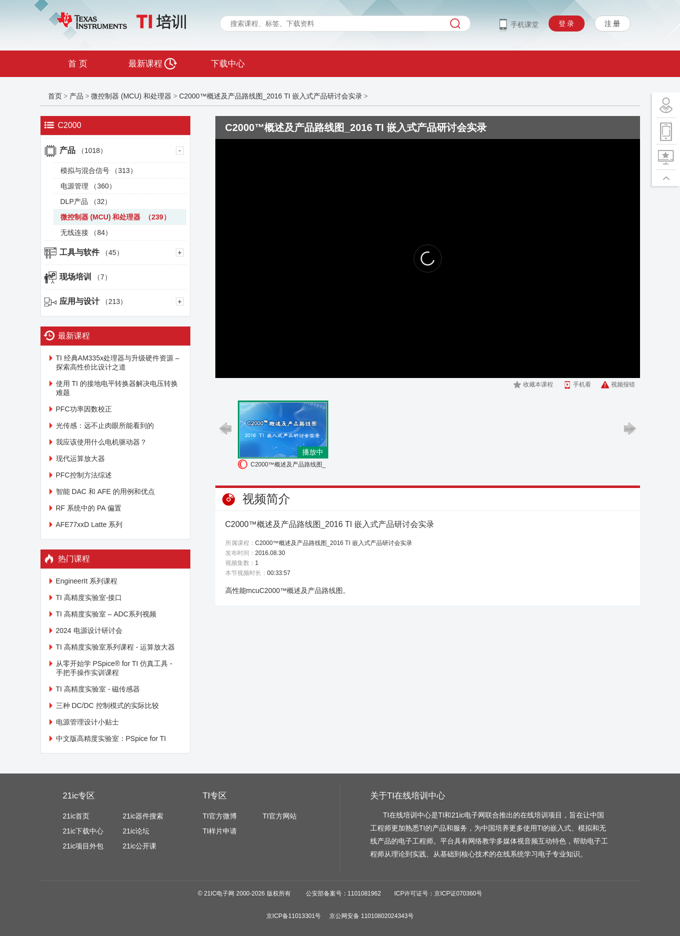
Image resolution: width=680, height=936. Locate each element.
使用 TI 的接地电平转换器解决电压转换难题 (117, 388)
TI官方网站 (280, 816)
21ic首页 (76, 816)
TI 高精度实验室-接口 (89, 598)
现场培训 (85, 276)
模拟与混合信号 (98, 170)
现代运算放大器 (80, 458)
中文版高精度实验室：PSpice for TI (111, 738)
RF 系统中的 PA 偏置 (88, 508)
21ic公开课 (140, 846)
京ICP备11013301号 (293, 916)
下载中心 (228, 63)
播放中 (312, 452)
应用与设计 (93, 301)
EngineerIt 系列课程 (87, 581)
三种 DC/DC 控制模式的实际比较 (107, 706)
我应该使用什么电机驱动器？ (101, 442)
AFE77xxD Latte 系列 (89, 524)
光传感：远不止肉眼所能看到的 (105, 426)
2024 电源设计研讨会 (89, 630)
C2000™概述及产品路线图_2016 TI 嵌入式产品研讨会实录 (270, 96)
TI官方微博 (220, 816)
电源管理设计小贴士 (87, 722)
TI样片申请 (220, 831)
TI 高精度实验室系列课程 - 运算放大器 (115, 647)
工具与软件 (91, 252)
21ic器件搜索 (143, 816)
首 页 (77, 63)
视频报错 (623, 384)
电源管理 (88, 186)
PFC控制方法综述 (84, 475)
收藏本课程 (538, 384)
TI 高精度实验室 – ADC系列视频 (106, 614)
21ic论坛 (136, 831)
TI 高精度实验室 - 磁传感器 (98, 689)
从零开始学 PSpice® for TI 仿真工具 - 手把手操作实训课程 (114, 668)
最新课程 (152, 64)
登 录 (567, 24)
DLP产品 (86, 202)
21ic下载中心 (83, 831)
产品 (76, 96)
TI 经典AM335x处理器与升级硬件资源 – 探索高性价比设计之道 (117, 362)
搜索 (455, 23)
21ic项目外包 (83, 846)
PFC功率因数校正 (84, 409)
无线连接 (86, 232)
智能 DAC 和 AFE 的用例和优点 (105, 492)
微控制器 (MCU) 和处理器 (132, 96)
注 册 (613, 24)
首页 (55, 96)
